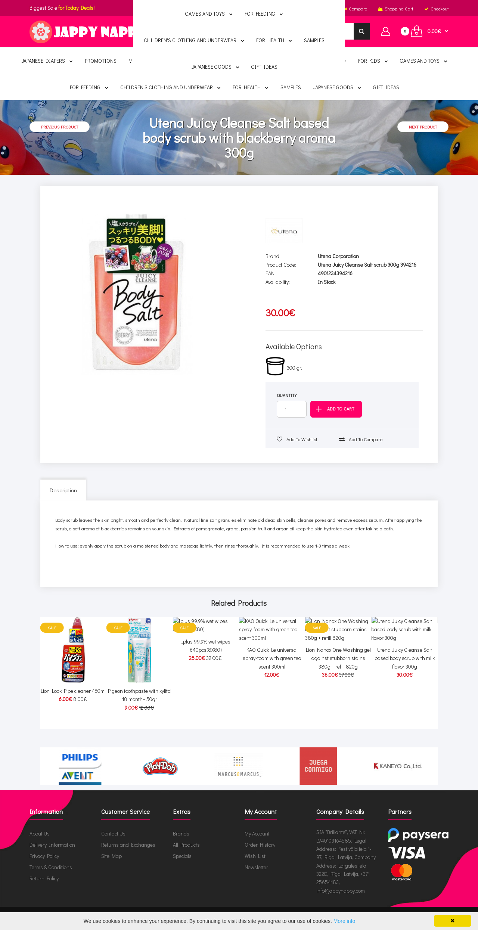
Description (63, 490)
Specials (182, 855)
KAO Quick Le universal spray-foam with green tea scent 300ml (272, 699)
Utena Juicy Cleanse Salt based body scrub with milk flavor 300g (405, 699)
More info (344, 921)
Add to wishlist (297, 439)
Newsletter (256, 867)
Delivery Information (52, 844)
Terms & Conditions (51, 867)
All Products (186, 844)
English (211, 9)
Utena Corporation (338, 256)
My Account (257, 833)
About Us (40, 833)
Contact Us (113, 833)
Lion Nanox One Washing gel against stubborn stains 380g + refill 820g (338, 699)
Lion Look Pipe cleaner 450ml (73, 690)
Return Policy (44, 878)
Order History (260, 844)
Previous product (59, 127)
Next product (423, 127)
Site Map (111, 855)
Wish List (255, 855)
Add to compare (361, 439)
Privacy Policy (44, 855)
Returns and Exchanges (128, 844)
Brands (181, 833)
